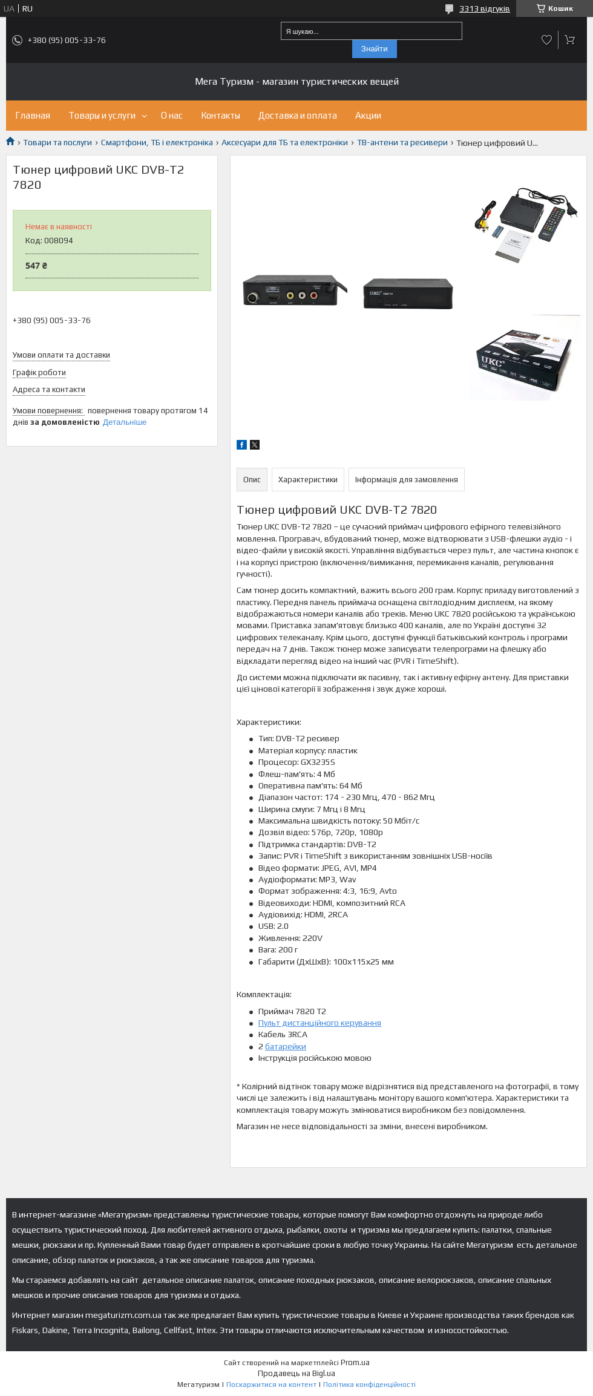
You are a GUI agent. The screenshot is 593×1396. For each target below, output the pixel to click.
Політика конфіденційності (369, 1384)
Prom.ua (355, 1362)
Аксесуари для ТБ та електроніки (284, 142)
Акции (368, 115)
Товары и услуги (102, 115)
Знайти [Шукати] (374, 48)
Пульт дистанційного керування (319, 1022)
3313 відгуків (484, 8)
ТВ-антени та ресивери (402, 142)
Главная (32, 115)
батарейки (285, 1046)
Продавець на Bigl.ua (296, 1373)
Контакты (220, 115)
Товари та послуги (57, 142)
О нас (172, 115)
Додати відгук (547, 40)
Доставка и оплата (297, 115)
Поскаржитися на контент (271, 1384)
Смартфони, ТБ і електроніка (157, 142)
